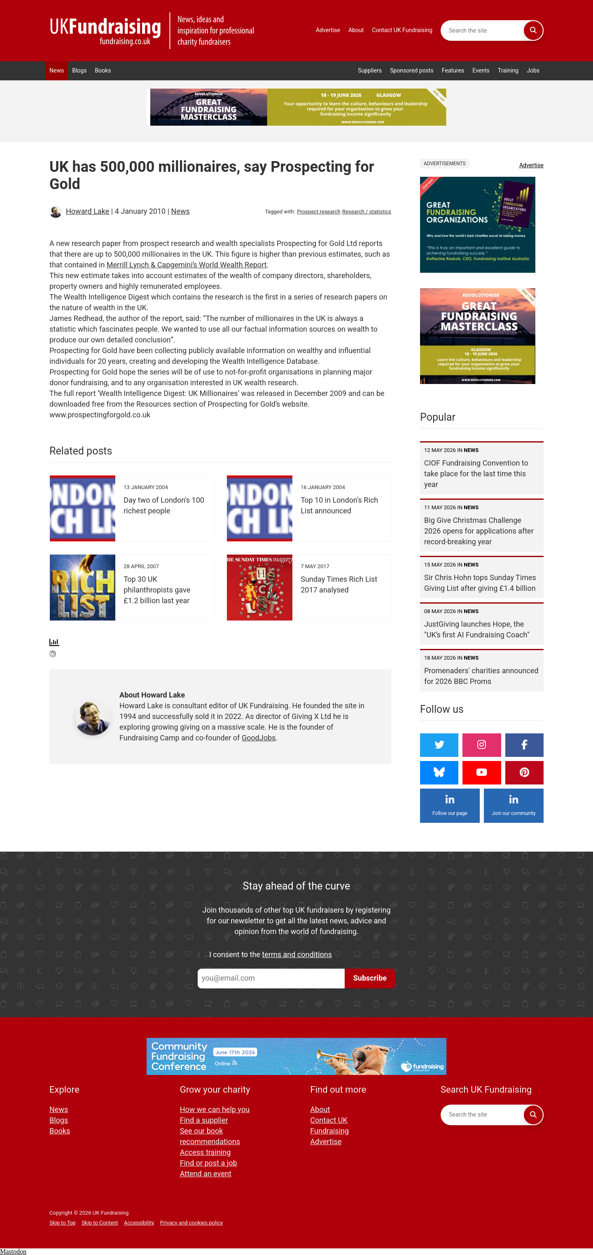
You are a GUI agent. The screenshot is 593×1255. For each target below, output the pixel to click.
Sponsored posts (412, 70)
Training (508, 70)
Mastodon (13, 1251)
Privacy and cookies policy (191, 1223)
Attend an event (205, 1174)
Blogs (79, 70)
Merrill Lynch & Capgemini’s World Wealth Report (187, 265)
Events (481, 70)
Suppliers (370, 70)
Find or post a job (208, 1163)
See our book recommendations (210, 1136)
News (56, 70)
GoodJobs (259, 738)
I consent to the (270, 955)
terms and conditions (297, 954)
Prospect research (318, 211)
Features (453, 70)
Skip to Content (100, 1223)
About (356, 30)
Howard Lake (87, 211)
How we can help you (215, 1109)
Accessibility (139, 1223)
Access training (205, 1152)
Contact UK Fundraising (402, 30)
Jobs (533, 70)
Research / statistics (366, 211)
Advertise (328, 30)
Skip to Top (62, 1223)
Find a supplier (204, 1120)
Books (103, 70)
